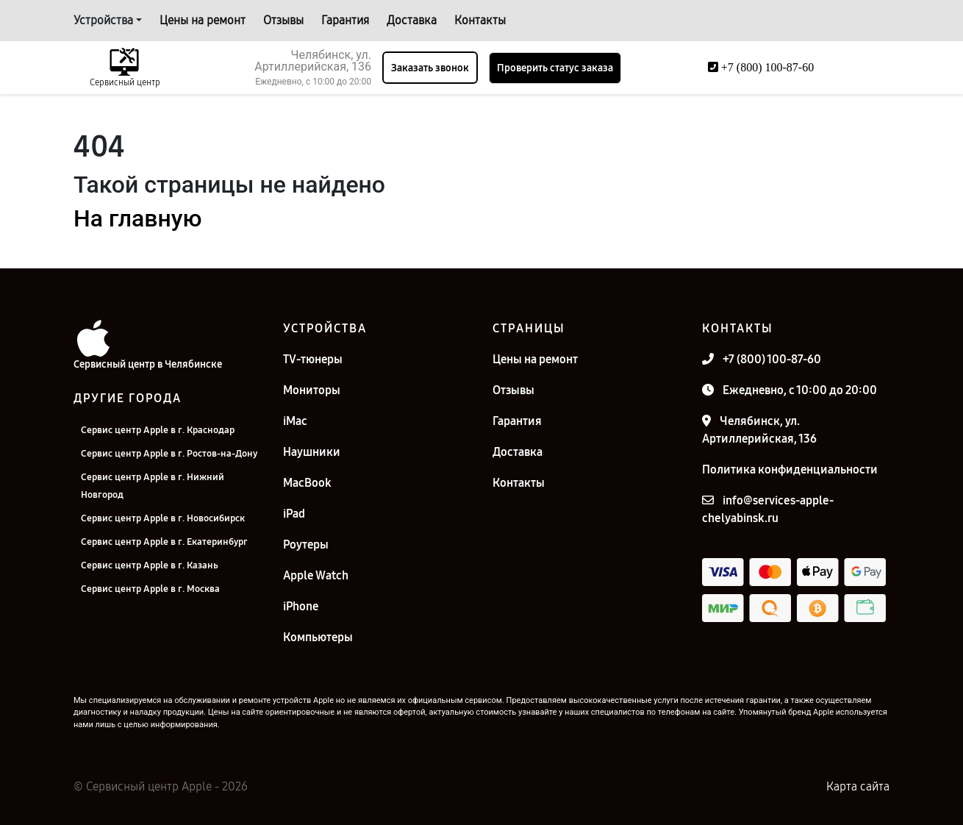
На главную (137, 218)
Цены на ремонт (203, 20)
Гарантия (345, 20)
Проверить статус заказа (555, 68)
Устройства (103, 20)
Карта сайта (857, 786)
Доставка (412, 20)
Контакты (480, 20)
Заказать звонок (430, 68)
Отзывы (283, 20)
